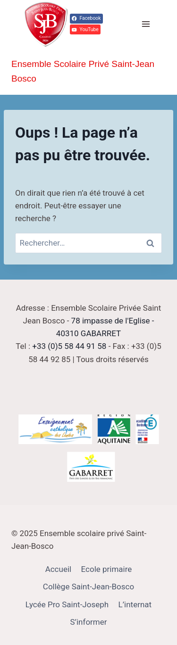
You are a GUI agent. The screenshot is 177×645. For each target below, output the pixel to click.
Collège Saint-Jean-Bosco (88, 586)
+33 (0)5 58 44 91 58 (69, 346)
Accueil (58, 569)
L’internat (135, 604)
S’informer (88, 622)
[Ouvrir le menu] (145, 24)
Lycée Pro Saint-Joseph (67, 604)
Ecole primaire (106, 569)
